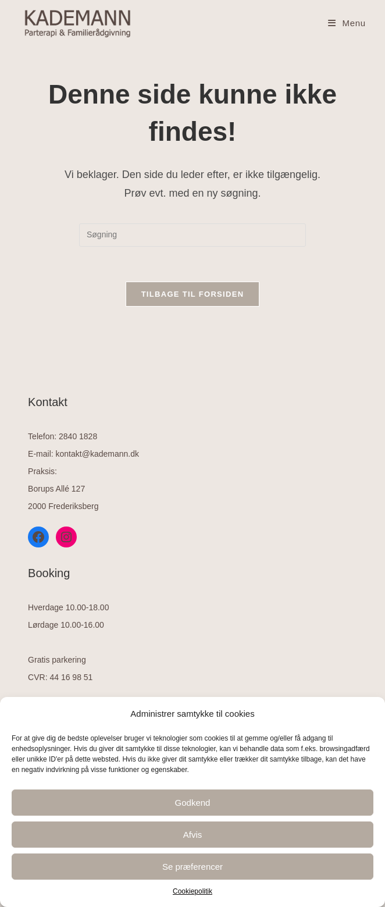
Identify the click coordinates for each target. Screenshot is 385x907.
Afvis (192, 835)
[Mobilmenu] (347, 23)
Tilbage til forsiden (192, 294)
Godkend (193, 803)
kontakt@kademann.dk (97, 453)
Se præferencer (192, 867)
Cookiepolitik (192, 891)
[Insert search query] (192, 235)
